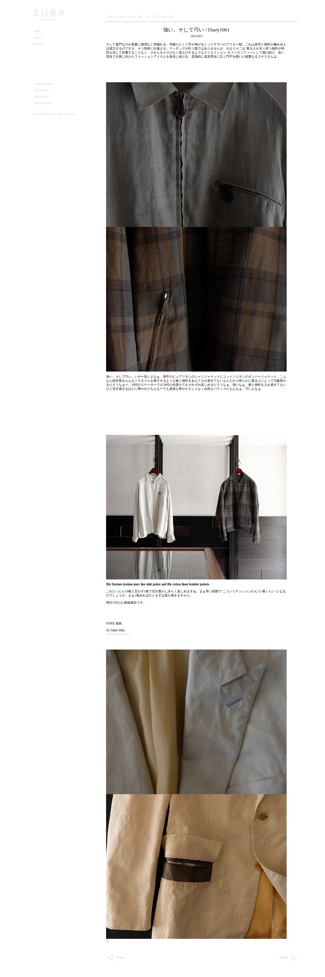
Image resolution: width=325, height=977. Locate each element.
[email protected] (117, 634)
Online (38, 37)
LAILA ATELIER (43, 103)
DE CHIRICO (41, 96)
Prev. (120, 958)
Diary (37, 31)
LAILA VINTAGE (43, 83)
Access (38, 44)
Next (283, 958)
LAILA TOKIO (41, 90)
